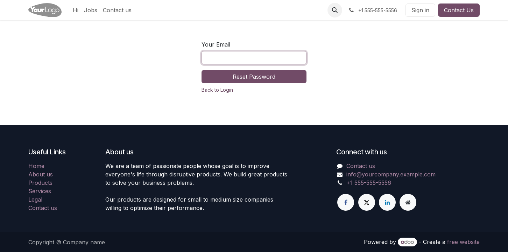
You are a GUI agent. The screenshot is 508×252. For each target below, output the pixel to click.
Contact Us (459, 10)
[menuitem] (75, 10)
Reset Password (254, 76)
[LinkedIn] (387, 202)
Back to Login (217, 90)
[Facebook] (345, 202)
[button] (334, 10)
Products (40, 182)
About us (40, 174)
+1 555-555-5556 (368, 182)
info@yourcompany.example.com (391, 174)
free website (463, 241)
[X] (366, 202)
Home (36, 165)
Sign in (420, 10)
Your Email (216, 44)
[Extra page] (408, 202)
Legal (35, 199)
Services (39, 191)
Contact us (42, 207)
